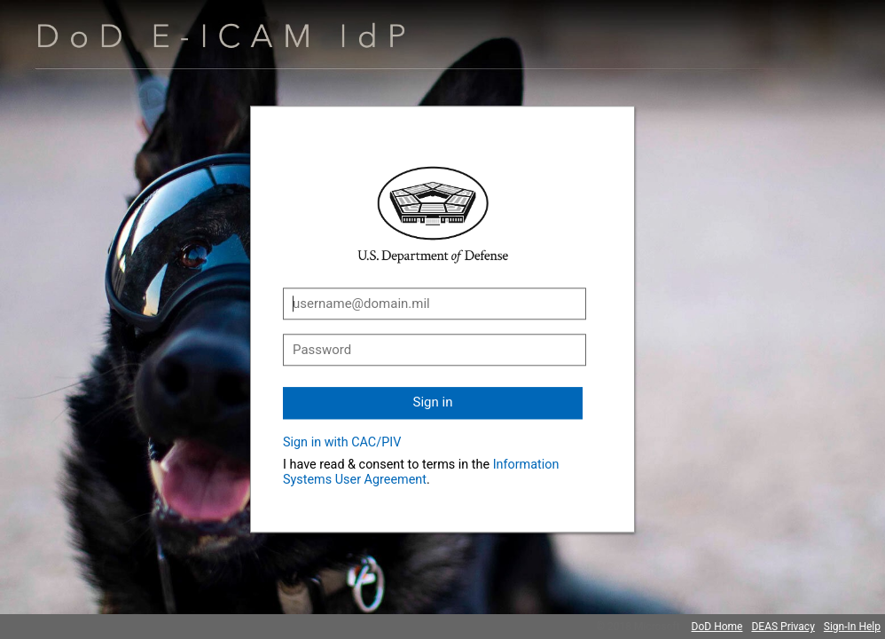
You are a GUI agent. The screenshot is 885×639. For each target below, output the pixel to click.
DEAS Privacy (782, 626)
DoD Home (717, 626)
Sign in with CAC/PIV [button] (342, 442)
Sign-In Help (852, 626)
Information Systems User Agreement (421, 472)
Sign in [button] (433, 402)
